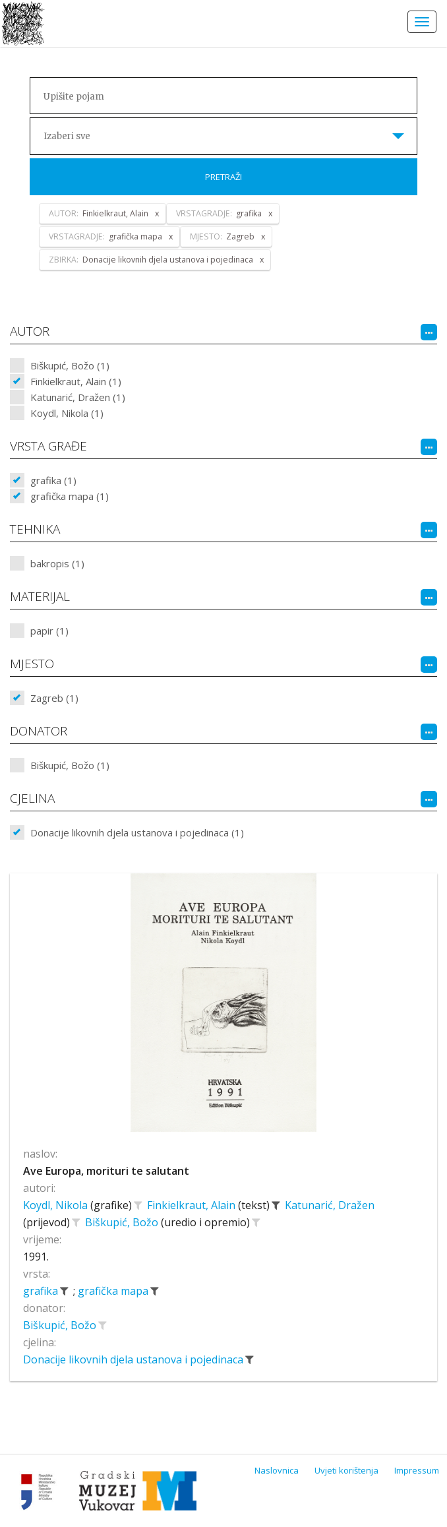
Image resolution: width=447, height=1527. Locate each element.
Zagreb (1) (54, 697)
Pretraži (223, 177)
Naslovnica (276, 1470)
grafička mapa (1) (69, 496)
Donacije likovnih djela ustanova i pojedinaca (134, 1359)
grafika (42, 1291)
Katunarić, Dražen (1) (77, 397)
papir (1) (49, 630)
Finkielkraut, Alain (192, 1205)
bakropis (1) (57, 563)
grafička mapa (114, 1291)
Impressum (416, 1470)
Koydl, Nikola (56, 1205)
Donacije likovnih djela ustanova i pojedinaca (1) (137, 832)
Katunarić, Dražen (329, 1205)
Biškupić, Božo (123, 1222)
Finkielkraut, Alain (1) (75, 381)
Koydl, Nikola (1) (67, 413)
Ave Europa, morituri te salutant (106, 1171)
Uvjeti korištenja (346, 1470)
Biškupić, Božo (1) (69, 365)
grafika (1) (53, 480)
